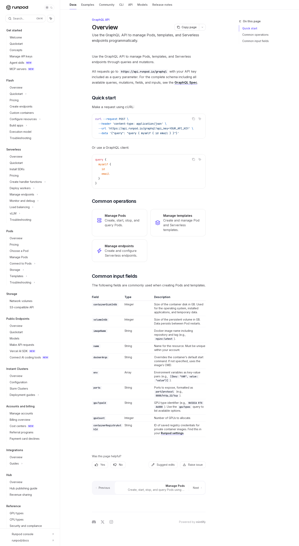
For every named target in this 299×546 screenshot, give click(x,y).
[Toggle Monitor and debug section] (31, 201)
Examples (87, 6)
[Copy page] (186, 27)
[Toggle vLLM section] (31, 213)
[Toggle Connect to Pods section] (31, 263)
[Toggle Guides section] (31, 463)
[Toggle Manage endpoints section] (31, 194)
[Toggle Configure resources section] (31, 119)
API (130, 6)
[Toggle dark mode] (49, 7)
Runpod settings (172, 433)
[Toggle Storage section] (31, 270)
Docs (73, 6)
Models (142, 6)
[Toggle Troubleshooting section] (31, 282)
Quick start (249, 28)
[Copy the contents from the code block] (193, 118)
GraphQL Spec (185, 82)
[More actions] (202, 27)
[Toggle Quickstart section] (31, 94)
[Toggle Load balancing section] (31, 207)
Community (106, 6)
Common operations (255, 34)
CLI (121, 6)
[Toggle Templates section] (31, 276)
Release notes (162, 6)
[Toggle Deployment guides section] (31, 395)
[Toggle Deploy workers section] (31, 188)
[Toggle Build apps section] (31, 125)
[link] (119, 222)
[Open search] (25, 18)
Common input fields (255, 41)
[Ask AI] (199, 118)
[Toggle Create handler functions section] (31, 182)
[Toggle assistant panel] (50, 18)
